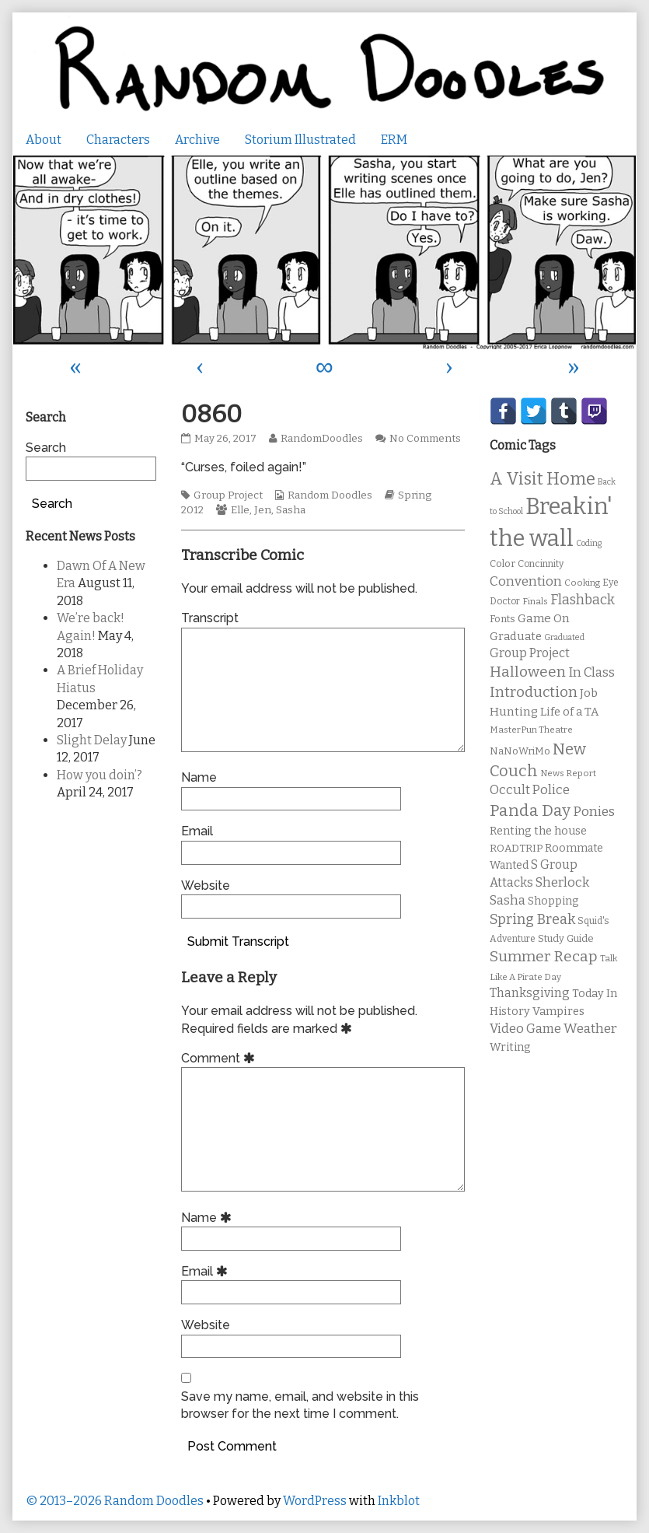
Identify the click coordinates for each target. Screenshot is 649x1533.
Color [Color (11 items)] (502, 563)
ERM (394, 139)
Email (197, 831)
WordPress (315, 1500)
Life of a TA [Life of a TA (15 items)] (569, 712)
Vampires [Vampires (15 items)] (558, 1011)
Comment (220, 1058)
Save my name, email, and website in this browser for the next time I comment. (300, 1405)
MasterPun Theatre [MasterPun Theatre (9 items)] (531, 729)
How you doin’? (99, 775)
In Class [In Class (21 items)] (591, 672)
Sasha (290, 510)
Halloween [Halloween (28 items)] (528, 672)
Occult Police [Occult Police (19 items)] (530, 789)
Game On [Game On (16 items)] (544, 618)
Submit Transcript (238, 941)
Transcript (210, 618)
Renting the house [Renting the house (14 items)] (538, 831)
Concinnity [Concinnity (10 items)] (541, 563)
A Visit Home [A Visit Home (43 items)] (542, 479)
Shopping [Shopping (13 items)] (553, 901)
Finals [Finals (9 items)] (535, 601)
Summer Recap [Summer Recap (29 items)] (544, 956)
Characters (118, 139)
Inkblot (399, 1500)
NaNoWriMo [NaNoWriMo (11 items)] (520, 751)
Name (199, 777)
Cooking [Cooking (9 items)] (582, 582)
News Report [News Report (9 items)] (568, 773)
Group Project (228, 495)
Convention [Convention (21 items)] (526, 581)
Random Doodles (330, 495)
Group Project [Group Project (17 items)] (530, 653)
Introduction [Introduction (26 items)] (533, 692)
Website (205, 885)
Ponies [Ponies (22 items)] (594, 811)
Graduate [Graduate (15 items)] (516, 636)
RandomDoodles (321, 438)
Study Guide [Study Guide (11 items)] (566, 938)
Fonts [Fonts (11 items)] (502, 619)
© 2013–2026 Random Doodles (115, 1500)
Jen (262, 510)
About (43, 139)
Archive (197, 139)
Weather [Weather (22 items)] (590, 1028)
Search (46, 447)
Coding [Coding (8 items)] (589, 543)
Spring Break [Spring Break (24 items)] (532, 919)
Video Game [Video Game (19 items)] (525, 1028)
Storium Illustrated (300, 139)
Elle (240, 510)
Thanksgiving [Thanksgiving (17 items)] (530, 992)
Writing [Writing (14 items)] (510, 1047)
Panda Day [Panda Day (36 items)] (530, 810)
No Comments (425, 438)
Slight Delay (92, 740)
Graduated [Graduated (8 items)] (564, 637)
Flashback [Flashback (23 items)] (582, 600)
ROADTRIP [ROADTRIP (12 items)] (516, 848)
